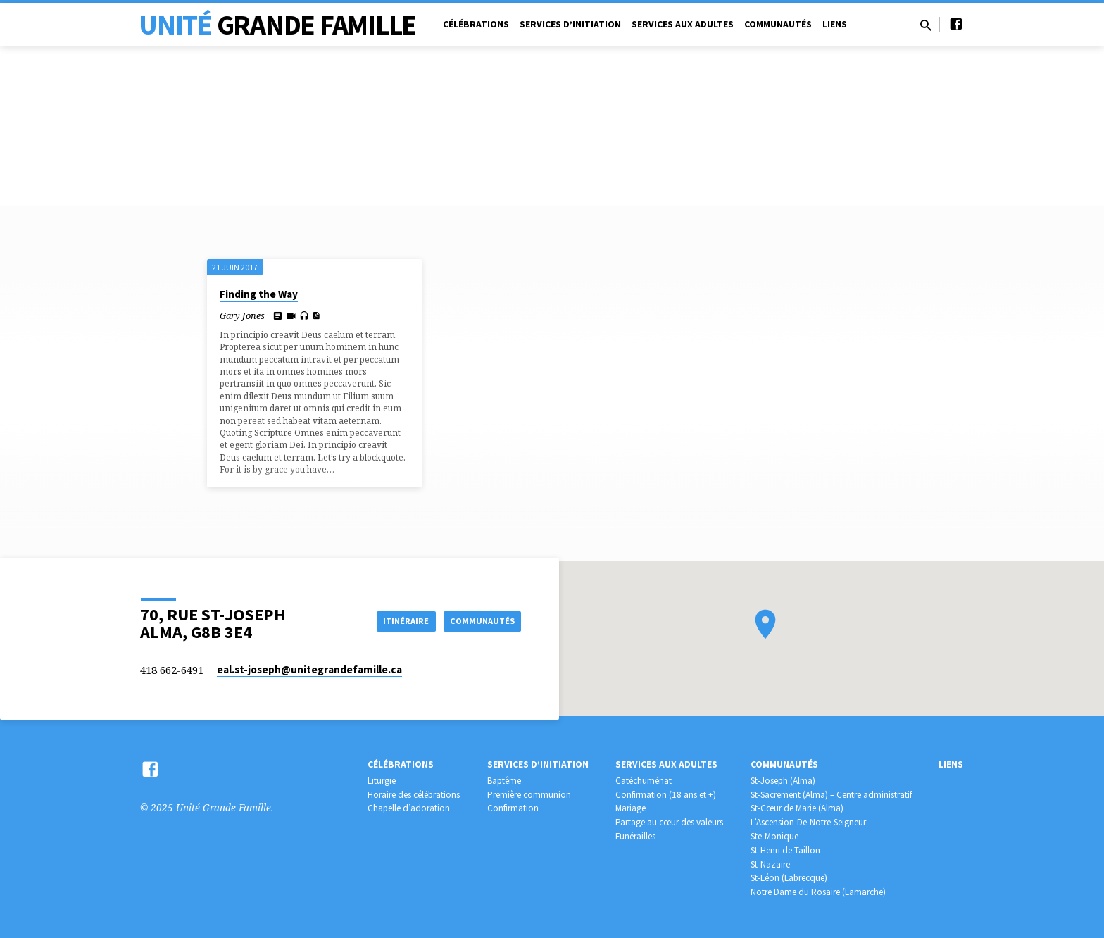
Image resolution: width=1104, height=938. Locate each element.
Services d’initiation (570, 24)
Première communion (529, 795)
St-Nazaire (770, 864)
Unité (277, 24)
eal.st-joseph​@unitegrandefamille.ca (309, 669)
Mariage (630, 808)
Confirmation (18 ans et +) (665, 795)
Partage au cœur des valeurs (669, 822)
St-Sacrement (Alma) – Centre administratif (831, 795)
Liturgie (382, 781)
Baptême (504, 781)
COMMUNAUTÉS (479, 620)
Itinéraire (393, 620)
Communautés (778, 24)
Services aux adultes (683, 24)
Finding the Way (259, 294)
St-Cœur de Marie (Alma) (797, 808)
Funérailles (635, 836)
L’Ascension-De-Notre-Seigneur (808, 822)
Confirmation (513, 808)
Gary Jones (242, 315)
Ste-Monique (774, 836)
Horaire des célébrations (414, 795)
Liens (834, 24)
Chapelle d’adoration (409, 808)
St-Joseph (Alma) (783, 781)
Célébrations (476, 24)
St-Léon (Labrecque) (789, 878)
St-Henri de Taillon (785, 850)
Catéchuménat (643, 781)
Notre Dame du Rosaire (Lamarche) (818, 892)
